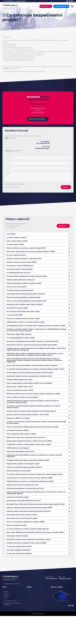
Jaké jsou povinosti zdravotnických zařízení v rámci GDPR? (29, 426)
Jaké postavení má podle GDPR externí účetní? (24, 516)
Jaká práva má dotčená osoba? (18, 513)
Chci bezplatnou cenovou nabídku (16, 183)
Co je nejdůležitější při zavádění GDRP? (21, 343)
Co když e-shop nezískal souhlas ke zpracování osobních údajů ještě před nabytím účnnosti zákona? (35, 434)
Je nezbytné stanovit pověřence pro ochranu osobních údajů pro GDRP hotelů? (34, 377)
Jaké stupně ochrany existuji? (18, 557)
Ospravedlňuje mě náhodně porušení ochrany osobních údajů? (31, 492)
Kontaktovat (45, 6)
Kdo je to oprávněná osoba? (17, 544)
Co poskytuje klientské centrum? (19, 273)
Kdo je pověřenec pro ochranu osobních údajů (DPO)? (27, 248)
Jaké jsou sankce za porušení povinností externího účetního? (30, 529)
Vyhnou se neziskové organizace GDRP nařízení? (25, 481)
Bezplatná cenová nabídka (37, 122)
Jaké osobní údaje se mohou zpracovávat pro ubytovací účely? (31, 386)
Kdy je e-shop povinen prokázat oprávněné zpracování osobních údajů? (34, 439)
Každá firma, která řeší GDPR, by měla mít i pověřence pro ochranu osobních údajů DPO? (36, 469)
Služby (6, 613)
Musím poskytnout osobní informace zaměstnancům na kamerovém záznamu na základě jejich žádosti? (37, 508)
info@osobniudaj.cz (21, 1)
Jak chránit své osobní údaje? (18, 310)
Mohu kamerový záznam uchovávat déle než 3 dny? (26, 504)
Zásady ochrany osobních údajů (13, 186)
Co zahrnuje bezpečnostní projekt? (20, 568)
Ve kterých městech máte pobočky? (20, 270)
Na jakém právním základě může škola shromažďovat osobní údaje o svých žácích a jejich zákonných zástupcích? (35, 355)
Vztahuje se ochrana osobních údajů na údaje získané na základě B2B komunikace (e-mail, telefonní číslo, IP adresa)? (33, 335)
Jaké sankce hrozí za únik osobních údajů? (23, 537)
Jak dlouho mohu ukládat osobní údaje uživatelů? (26, 307)
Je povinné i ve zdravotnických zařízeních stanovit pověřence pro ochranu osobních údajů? (35, 418)
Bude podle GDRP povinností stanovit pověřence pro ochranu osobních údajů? (34, 552)
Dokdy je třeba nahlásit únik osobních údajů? (24, 478)
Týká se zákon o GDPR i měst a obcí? (21, 397)
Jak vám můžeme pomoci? (17, 255)
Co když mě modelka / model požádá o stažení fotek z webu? (30, 457)
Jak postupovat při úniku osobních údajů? (23, 533)
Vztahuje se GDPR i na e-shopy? (19, 430)
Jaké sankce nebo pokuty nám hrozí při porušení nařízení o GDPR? (32, 251)
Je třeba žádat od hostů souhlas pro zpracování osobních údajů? (31, 382)
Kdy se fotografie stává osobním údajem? (23, 446)
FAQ (5, 620)
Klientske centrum (60, 6)
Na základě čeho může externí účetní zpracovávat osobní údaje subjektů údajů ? (34, 521)
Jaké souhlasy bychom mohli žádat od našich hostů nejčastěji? (31, 393)
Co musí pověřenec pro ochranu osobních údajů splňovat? (29, 548)
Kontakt (6, 618)
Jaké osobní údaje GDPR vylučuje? (20, 340)
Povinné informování (10, 623)
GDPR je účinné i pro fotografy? (19, 461)
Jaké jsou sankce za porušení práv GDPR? (23, 262)
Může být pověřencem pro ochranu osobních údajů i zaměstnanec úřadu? (35, 404)
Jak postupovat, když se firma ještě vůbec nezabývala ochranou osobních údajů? (35, 330)
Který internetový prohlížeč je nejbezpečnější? (24, 299)
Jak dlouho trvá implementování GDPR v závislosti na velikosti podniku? (34, 347)
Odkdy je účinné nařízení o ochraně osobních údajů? (27, 325)
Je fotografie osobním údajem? (19, 443)
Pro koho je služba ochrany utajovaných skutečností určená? (30, 561)
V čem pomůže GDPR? (15, 318)
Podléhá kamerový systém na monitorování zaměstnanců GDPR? (32, 496)
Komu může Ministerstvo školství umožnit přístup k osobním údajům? (33, 373)
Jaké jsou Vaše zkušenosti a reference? (21, 281)
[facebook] (70, 1)
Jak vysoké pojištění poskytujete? (20, 572)
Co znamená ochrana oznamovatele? (21, 292)
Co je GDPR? (11, 233)
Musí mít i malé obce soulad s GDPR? (21, 400)
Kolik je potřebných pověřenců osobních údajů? (25, 284)
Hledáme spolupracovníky (12, 606)
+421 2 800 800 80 (8, 1)
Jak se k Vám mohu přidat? (17, 288)
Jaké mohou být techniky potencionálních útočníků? (27, 296)
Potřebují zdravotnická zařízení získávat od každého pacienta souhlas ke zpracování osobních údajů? (34, 412)
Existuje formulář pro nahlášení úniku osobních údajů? (27, 564)
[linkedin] (68, 1)
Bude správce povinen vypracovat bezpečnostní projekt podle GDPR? (33, 351)
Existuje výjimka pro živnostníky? (19, 485)
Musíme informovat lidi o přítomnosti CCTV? (23, 500)
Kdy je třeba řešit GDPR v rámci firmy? (21, 465)
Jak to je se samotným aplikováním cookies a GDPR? (27, 540)
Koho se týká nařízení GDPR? (18, 240)
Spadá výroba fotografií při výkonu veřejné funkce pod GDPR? (30, 454)
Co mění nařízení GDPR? (16, 244)
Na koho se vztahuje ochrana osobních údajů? (24, 321)
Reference (7, 616)
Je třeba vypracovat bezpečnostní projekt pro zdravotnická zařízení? (33, 422)
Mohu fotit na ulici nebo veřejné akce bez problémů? (27, 450)
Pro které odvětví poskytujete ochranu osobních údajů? (28, 277)
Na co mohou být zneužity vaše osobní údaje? (24, 314)
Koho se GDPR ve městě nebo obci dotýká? (23, 408)
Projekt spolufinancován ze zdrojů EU (12, 626)
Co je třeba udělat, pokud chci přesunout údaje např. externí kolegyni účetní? (36, 489)
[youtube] (72, 1)
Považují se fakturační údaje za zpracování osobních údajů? (29, 474)
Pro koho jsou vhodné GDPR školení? (21, 266)
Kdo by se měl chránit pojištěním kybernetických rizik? (28, 303)
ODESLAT (64, 186)
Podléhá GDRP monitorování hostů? (20, 389)
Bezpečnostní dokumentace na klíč (34, 71)
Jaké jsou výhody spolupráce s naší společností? (25, 259)
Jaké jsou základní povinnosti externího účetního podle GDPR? (31, 526)
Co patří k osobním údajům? (17, 237)
